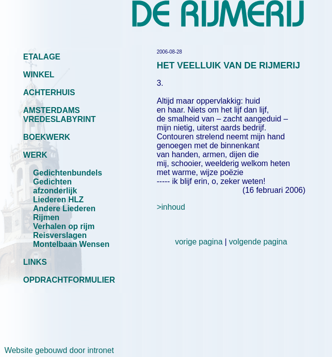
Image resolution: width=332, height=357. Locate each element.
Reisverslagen (60, 235)
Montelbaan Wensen (71, 244)
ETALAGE (41, 57)
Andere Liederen (64, 208)
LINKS (35, 262)
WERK (35, 155)
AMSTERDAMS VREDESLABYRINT (59, 114)
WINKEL (38, 74)
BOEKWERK (46, 137)
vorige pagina (199, 242)
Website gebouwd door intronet (57, 350)
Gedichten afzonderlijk (55, 186)
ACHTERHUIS (49, 92)
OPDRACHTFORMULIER (69, 280)
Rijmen (46, 217)
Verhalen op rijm (64, 226)
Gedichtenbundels (67, 173)
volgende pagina (258, 242)
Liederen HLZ (58, 199)
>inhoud (171, 207)
